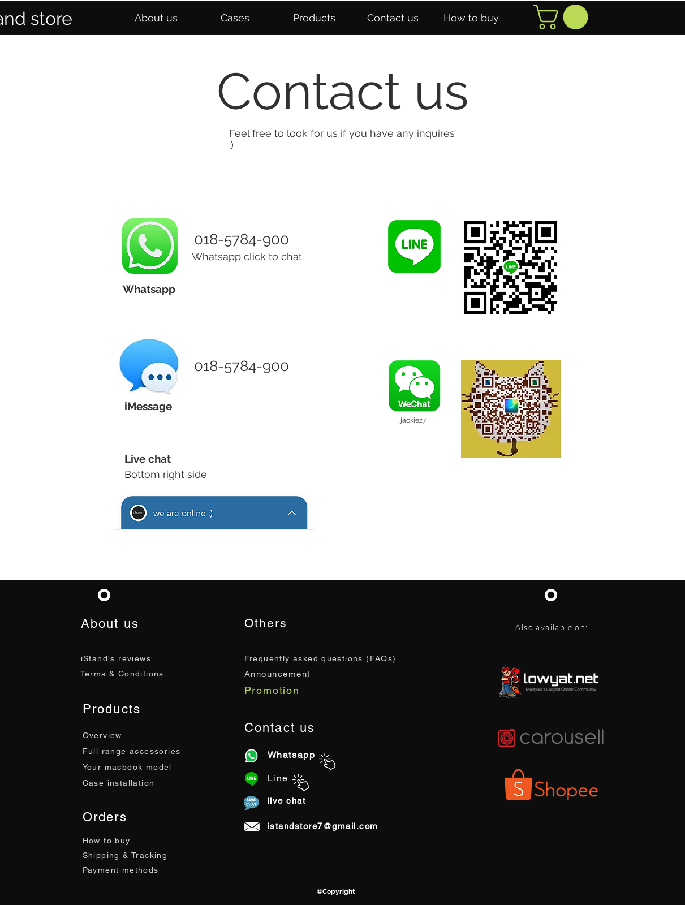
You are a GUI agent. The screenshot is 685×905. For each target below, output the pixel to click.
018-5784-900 (241, 239)
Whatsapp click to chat (247, 256)
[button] (156, 18)
